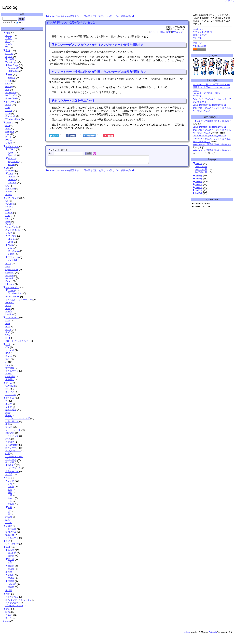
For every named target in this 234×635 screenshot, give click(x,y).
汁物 (10, 501)
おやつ (11, 498)
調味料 (8, 516)
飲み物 (11, 504)
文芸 (8, 609)
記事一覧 (197, 43)
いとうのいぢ (12, 544)
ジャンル (10, 398)
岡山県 (11, 559)
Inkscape (9, 284)
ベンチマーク (14, 468)
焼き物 (11, 486)
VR (7, 401)
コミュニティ (12, 537)
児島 (10, 562)
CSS (7, 83)
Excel (8, 224)
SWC (8, 128)
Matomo (9, 275)
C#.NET (9, 53)
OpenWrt (9, 272)
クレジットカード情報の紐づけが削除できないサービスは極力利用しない (99, 71)
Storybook (10, 116)
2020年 (198, 190)
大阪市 (11, 578)
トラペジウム (12, 597)
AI (6, 362)
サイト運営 (10, 409)
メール (8, 373)
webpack (9, 131)
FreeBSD (10, 188)
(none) (6, 621)
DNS (7, 320)
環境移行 (9, 534)
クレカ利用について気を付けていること (71, 22)
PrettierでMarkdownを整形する (63, 16)
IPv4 (7, 338)
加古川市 (12, 553)
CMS (10, 245)
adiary (11, 248)
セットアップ (12, 436)
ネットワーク (12, 317)
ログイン (229, 1)
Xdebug (11, 77)
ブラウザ (12, 236)
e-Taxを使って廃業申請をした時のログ (212, 121)
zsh (7, 209)
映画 (7, 612)
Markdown (10, 92)
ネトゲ (8, 406)
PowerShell (11, 98)
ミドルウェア (12, 146)
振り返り (9, 462)
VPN (7, 335)
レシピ (11, 481)
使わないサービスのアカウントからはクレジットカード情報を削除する (97, 44)
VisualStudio (11, 227)
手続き (8, 415)
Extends (213, 632)
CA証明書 (10, 376)
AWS (7, 308)
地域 (8, 547)
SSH (7, 266)
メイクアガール (13, 602)
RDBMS (12, 158)
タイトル (9, 22)
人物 (8, 541)
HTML (8, 81)
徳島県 (11, 581)
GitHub (11, 290)
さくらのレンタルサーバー (18, 299)
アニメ (8, 615)
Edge (10, 242)
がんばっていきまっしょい (18, 600)
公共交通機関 (12, 444)
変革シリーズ (12, 447)
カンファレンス (13, 450)
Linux (10, 173)
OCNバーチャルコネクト (17, 341)
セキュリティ (12, 370)
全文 (19, 22)
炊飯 (10, 495)
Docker (8, 212)
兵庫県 (11, 550)
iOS (7, 185)
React (8, 104)
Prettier (9, 137)
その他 (8, 44)
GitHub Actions (15, 293)
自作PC (11, 465)
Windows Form (12, 119)
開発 (8, 32)
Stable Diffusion (13, 230)
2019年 (198, 193)
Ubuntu (11, 176)
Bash (7, 221)
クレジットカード (14, 456)
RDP (7, 353)
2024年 (198, 178)
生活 (7, 424)
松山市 (11, 568)
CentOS (12, 179)
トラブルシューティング (17, 418)
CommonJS (13, 68)
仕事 (7, 453)
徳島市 (11, 587)
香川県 (8, 590)
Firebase (9, 302)
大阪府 (11, 575)
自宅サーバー (12, 471)
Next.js (8, 110)
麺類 (10, 492)
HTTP (8, 329)
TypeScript (10, 62)
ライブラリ (11, 101)
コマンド (12, 182)
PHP (10, 74)
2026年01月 (201, 172)
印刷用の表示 (199, 46)
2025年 (198, 175)
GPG (7, 218)
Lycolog (10, 7)
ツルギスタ (10, 394)
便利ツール (10, 532)
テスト (8, 35)
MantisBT (12, 260)
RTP (7, 323)
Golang (9, 86)
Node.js (9, 122)
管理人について (200, 35)
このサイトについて (203, 32)
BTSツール (13, 257)
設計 (7, 41)
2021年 (198, 187)
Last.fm (9, 314)
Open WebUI (11, 269)
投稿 (89, 153)
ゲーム (9, 383)
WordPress (13, 251)
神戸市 (11, 556)
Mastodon (10, 278)
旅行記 (8, 474)
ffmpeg (8, 281)
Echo (7, 113)
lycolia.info (198, 29)
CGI (7, 347)
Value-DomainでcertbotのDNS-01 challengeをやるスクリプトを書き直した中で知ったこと (212, 108)
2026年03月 (201, 166)
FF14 (8, 388)
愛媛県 (11, 565)
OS (7, 168)
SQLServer (13, 161)
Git (6, 201)
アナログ (9, 442)
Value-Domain (12, 296)
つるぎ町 (12, 584)
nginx (10, 152)
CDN (7, 359)
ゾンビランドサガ (14, 605)
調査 (7, 412)
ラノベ (8, 617)
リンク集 (197, 38)
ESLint (8, 140)
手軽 (10, 483)
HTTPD (11, 149)
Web (7, 47)
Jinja (7, 107)
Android (9, 191)
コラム (8, 522)
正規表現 (9, 59)
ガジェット (10, 459)
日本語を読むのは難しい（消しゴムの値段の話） (108, 16)
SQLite (11, 164)
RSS (7, 365)
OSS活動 (10, 433)
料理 (8, 478)
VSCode (9, 204)
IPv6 (7, 326)
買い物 (8, 427)
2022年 (198, 184)
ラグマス (9, 391)
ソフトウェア (12, 198)
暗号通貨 (9, 367)
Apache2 (12, 155)
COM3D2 (10, 386)
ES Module (13, 71)
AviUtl (8, 263)
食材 (10, 507)
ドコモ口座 (10, 529)
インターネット (13, 430)
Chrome (12, 239)
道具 (7, 519)
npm (7, 125)
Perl (7, 89)
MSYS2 (9, 206)
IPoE (7, 332)
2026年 (198, 163)
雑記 (7, 439)
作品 (8, 594)
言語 (8, 50)
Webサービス (12, 287)
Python (8, 56)
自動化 (8, 38)
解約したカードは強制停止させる (73, 100)
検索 (21, 19)
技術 (8, 344)
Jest (7, 134)
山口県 (8, 572)
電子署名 (9, 379)
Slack (8, 305)
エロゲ (8, 404)
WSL (7, 215)
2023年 (198, 181)
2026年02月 (201, 169)
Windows (10, 170)
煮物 (10, 489)
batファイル (11, 95)
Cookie (8, 356)
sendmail (9, 350)
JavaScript (13, 65)
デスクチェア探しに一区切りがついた (211, 84)
